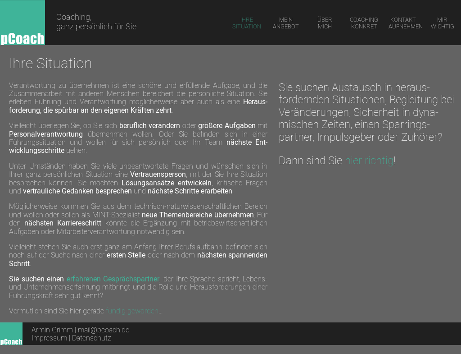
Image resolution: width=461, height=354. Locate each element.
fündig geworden (132, 311)
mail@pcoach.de (103, 330)
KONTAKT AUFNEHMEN (405, 22)
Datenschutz (91, 338)
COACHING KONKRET (364, 22)
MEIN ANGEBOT (286, 22)
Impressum (50, 338)
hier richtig (369, 160)
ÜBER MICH (324, 22)
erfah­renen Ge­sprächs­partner (113, 279)
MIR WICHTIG (442, 22)
